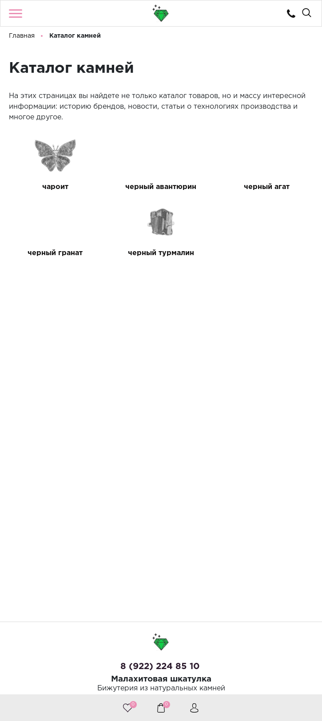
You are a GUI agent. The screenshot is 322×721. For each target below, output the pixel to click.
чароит (55, 187)
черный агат (267, 187)
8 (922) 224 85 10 (160, 666)
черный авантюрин (160, 187)
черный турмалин (161, 253)
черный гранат (55, 253)
